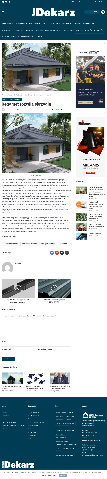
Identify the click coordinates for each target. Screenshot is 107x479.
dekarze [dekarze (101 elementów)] (68, 420)
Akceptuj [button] (62, 475)
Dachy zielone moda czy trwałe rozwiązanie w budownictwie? (96, 216)
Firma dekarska (67, 30)
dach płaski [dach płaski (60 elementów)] (59, 416)
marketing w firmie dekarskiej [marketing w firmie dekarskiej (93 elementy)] (65, 423)
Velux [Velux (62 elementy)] (58, 452)
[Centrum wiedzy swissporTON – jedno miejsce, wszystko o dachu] (81, 205)
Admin (7, 110)
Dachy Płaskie (34, 24)
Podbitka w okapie (95, 233)
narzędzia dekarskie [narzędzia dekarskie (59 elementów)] (62, 427)
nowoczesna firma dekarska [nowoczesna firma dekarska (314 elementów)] (65, 430)
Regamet (64, 244)
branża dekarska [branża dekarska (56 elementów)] (61, 412)
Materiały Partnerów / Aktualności (89, 30)
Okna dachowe (48, 24)
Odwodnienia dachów (64, 24)
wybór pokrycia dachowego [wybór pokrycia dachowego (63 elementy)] (64, 455)
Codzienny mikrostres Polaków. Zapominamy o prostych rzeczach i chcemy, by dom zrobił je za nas (97, 192)
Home (5, 95)
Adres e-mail (7, 349)
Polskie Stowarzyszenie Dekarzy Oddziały (18, 36)
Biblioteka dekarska (78, 2)
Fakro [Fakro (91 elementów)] (75, 420)
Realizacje (40, 30)
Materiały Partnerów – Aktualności (14, 425)
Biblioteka (6, 415)
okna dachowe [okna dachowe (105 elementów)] (60, 434)
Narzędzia (29, 30)
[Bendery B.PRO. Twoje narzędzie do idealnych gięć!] (36, 378)
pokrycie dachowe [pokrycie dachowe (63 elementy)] (62, 441)
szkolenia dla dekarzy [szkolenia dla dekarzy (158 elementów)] (68, 448)
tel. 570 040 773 (88, 435)
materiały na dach (30, 244)
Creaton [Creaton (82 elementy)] (71, 412)
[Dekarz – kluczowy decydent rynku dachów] (81, 227)
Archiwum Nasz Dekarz (96, 2)
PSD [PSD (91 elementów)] (57, 448)
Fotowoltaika (7, 30)
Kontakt (40, 36)
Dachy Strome (21, 24)
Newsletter (6, 429)
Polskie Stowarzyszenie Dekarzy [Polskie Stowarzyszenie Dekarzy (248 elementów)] (66, 444)
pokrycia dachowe (48, 244)
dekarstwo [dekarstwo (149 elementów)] (59, 420)
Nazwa (4, 341)
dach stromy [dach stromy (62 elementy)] (70, 416)
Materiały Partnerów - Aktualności (20, 95)
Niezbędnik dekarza (52, 30)
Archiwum (6, 419)
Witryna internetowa (45, 349)
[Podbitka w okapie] (81, 236)
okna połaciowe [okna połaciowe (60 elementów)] (61, 437)
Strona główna (8, 24)
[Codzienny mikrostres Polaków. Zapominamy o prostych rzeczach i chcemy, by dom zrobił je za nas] (81, 190)
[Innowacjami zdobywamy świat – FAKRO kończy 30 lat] (60, 378)
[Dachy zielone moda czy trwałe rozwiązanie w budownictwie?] (81, 217)
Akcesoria (19, 30)
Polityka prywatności (49, 475)
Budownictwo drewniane (84, 24)
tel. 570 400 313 (87, 450)
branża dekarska (12, 244)
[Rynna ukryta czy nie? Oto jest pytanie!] (12, 378)
